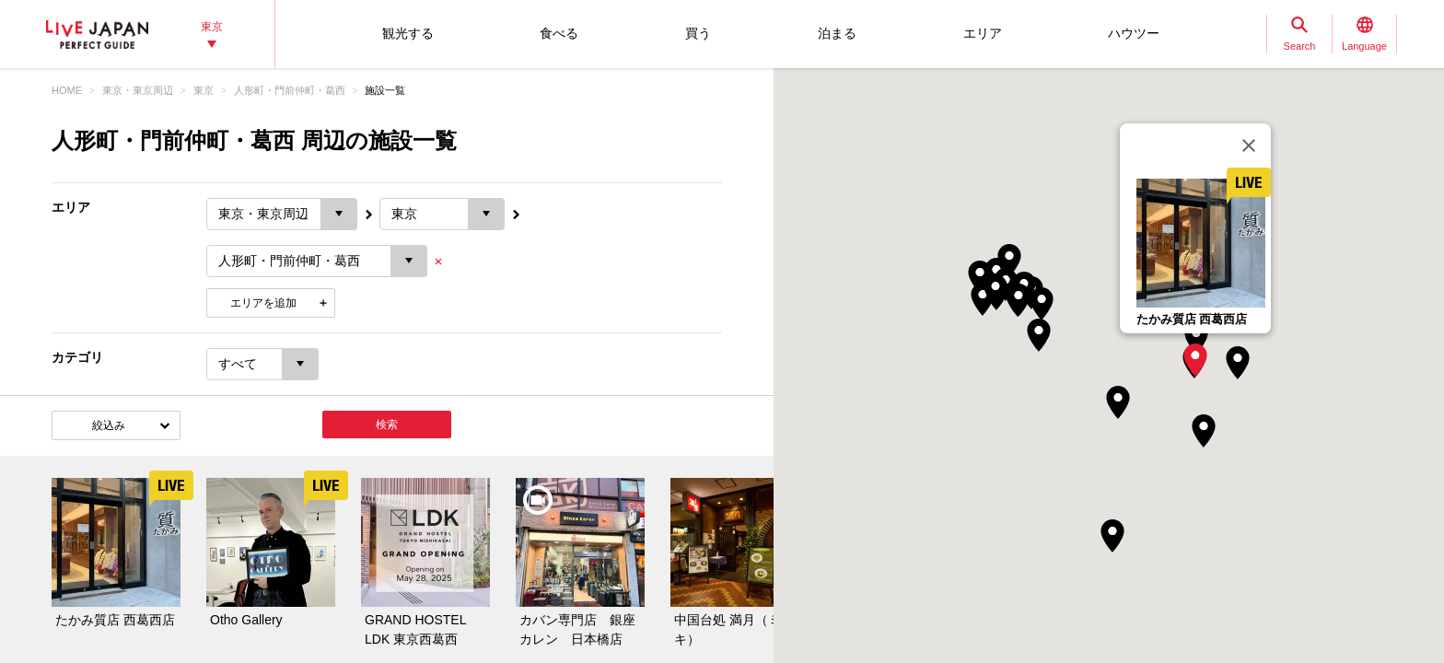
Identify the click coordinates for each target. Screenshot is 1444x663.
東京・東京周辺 (137, 90)
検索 (387, 424)
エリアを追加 (263, 303)
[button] (1195, 360)
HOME (67, 90)
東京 (203, 90)
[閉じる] (1249, 145)
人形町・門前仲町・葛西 (289, 90)
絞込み (108, 425)
